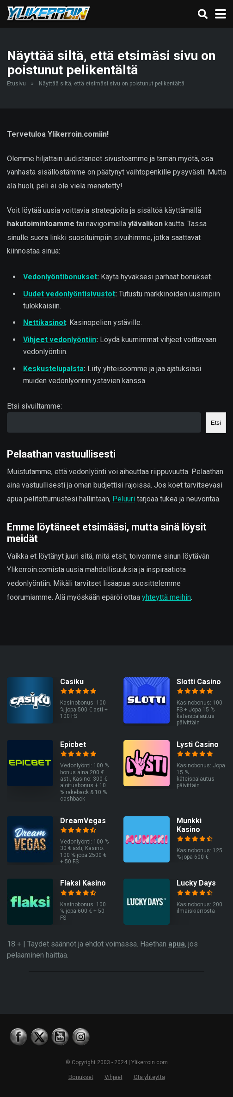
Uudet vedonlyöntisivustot (69, 293)
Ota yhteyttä (149, 1076)
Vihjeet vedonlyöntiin (59, 339)
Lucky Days (196, 883)
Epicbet (73, 744)
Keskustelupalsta (53, 368)
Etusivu (16, 83)
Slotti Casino (199, 681)
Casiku (72, 681)
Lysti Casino (198, 744)
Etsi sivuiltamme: (34, 406)
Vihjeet (113, 1076)
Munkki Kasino (189, 825)
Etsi (216, 422)
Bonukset (80, 1076)
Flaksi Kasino (83, 883)
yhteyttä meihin (166, 597)
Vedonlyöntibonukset (60, 276)
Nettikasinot (44, 322)
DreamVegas (83, 820)
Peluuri (123, 498)
